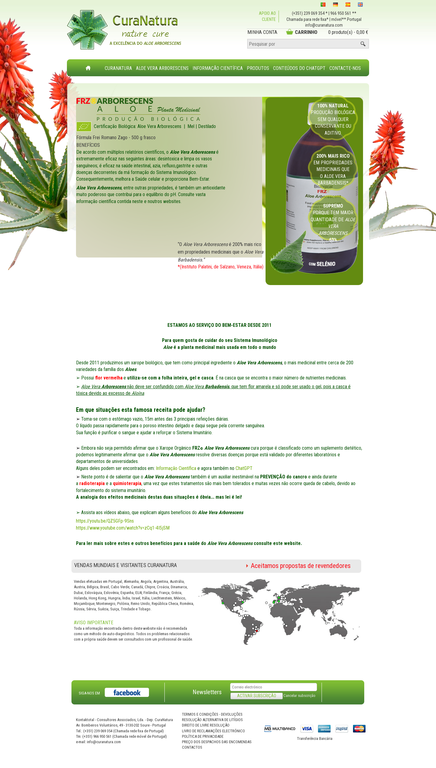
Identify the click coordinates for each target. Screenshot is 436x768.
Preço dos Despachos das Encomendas (217, 742)
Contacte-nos (345, 68)
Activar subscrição (256, 695)
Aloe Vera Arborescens (162, 68)
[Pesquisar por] (308, 44)
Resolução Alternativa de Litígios (212, 719)
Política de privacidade (202, 736)
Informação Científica (218, 68)
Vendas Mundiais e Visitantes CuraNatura (125, 565)
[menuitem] (118, 65)
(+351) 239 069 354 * (310, 13)
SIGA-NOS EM (89, 693)
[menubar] (233, 65)
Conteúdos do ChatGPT (299, 68)
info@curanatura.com (324, 25)
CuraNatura (118, 68)
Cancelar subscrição (299, 695)
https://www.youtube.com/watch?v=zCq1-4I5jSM (123, 528)
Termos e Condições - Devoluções (212, 714)
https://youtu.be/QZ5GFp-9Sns (105, 521)
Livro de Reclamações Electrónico (213, 731)
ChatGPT (244, 468)
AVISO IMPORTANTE (93, 622)
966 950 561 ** (343, 13)
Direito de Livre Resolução (206, 725)
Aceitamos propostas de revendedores (301, 565)
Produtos (258, 68)
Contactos (192, 747)
